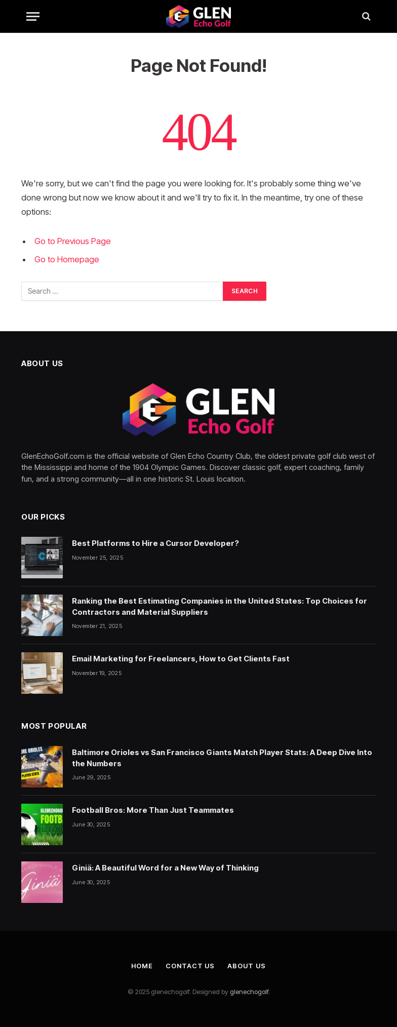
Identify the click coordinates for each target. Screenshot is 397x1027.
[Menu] (32, 16)
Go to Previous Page (72, 241)
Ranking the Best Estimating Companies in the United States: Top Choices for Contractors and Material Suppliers (219, 606)
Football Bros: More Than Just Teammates (153, 810)
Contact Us (190, 966)
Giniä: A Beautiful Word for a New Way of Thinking (165, 868)
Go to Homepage (66, 259)
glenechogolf (249, 992)
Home (142, 966)
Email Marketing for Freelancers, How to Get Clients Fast (181, 658)
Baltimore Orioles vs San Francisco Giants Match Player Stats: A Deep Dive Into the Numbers (222, 757)
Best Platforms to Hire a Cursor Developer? (155, 543)
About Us (246, 966)
